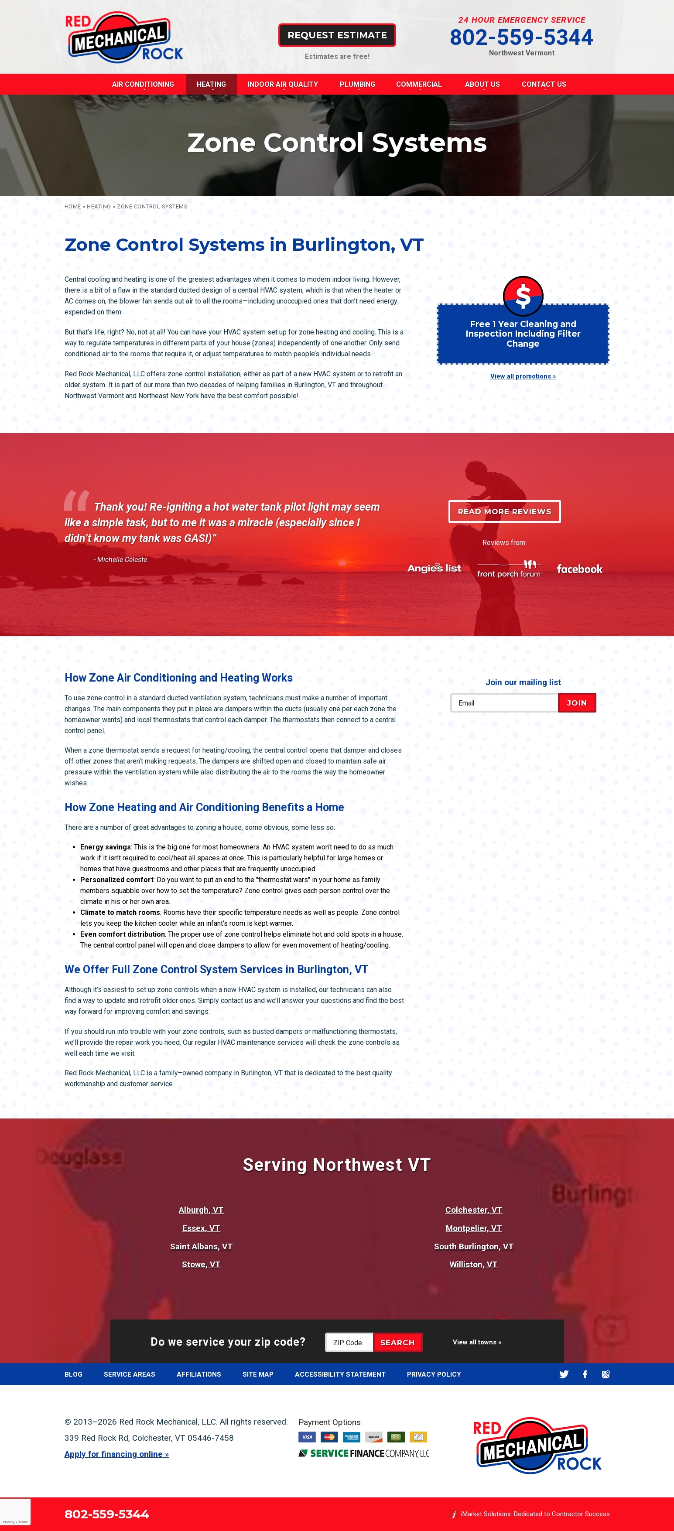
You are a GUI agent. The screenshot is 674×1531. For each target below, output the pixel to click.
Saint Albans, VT (201, 1246)
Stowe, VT (201, 1264)
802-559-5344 (522, 37)
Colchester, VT (474, 1210)
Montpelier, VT (474, 1228)
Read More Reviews (504, 511)
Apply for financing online (114, 1454)
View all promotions (520, 376)
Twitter (564, 1374)
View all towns (474, 1342)
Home (73, 206)
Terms (23, 1522)
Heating (99, 206)
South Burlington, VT (474, 1246)
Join (577, 703)
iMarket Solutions (486, 1514)
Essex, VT (201, 1228)
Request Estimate (337, 34)
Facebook (585, 1374)
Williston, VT (474, 1264)
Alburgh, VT (201, 1210)
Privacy (8, 1522)
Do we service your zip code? (228, 1342)
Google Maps (606, 1374)
